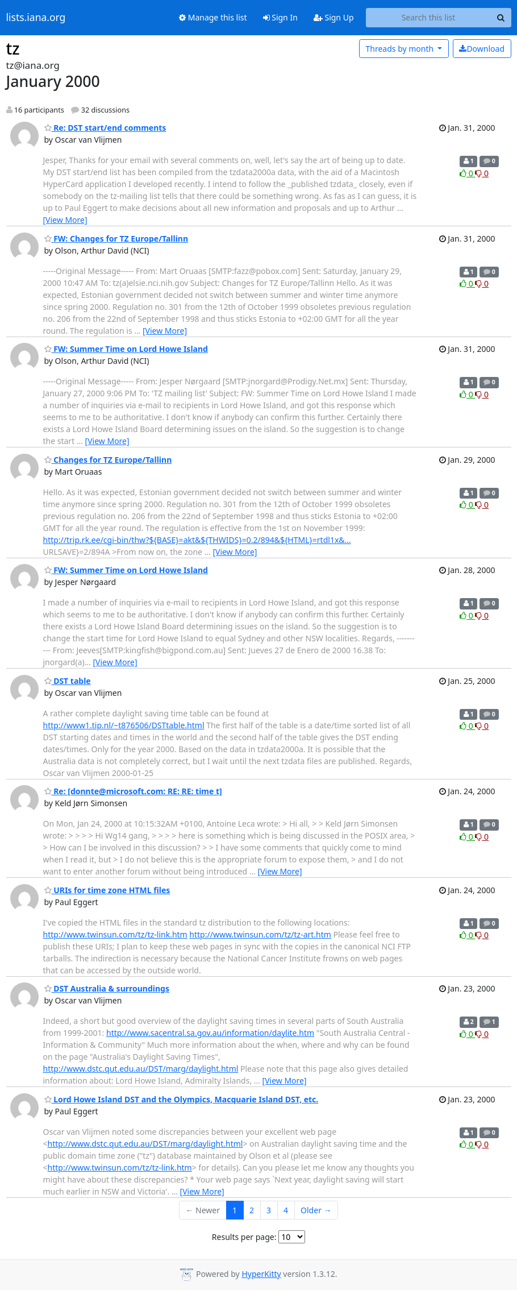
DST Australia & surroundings (106, 988)
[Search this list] (428, 17)
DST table (67, 680)
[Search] (501, 17)
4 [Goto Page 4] (285, 1210)
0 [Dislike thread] (482, 173)
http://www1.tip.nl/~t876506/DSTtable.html (124, 725)
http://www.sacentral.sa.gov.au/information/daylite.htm (210, 1032)
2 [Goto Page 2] (251, 1210)
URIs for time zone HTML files (107, 890)
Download (482, 48)
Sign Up (334, 17)
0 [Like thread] (467, 173)
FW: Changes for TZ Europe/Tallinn (116, 238)
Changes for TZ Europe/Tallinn (108, 459)
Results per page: (244, 1236)
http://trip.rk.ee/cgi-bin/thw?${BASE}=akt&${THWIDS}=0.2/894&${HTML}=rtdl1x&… (197, 539)
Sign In (280, 17)
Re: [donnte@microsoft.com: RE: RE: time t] (133, 791)
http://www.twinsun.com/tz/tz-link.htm (115, 934)
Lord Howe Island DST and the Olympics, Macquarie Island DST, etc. (181, 1099)
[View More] (65, 219)
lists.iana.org (36, 17)
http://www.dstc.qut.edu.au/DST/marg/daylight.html (141, 1068)
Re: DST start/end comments (105, 127)
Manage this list (213, 17)
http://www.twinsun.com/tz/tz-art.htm (260, 934)
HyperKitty (261, 1273)
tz (13, 48)
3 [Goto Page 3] (268, 1210)
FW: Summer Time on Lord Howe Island (126, 348)
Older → (316, 1210)
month (400, 48)
